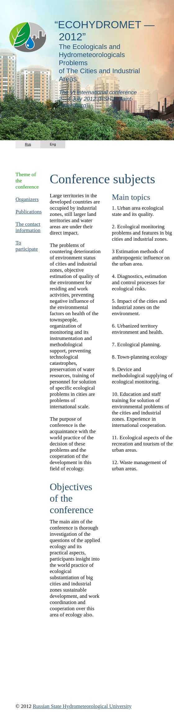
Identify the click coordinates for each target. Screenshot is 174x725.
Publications (29, 212)
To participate (27, 246)
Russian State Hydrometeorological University (82, 706)
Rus (28, 144)
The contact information (28, 227)
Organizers (27, 199)
